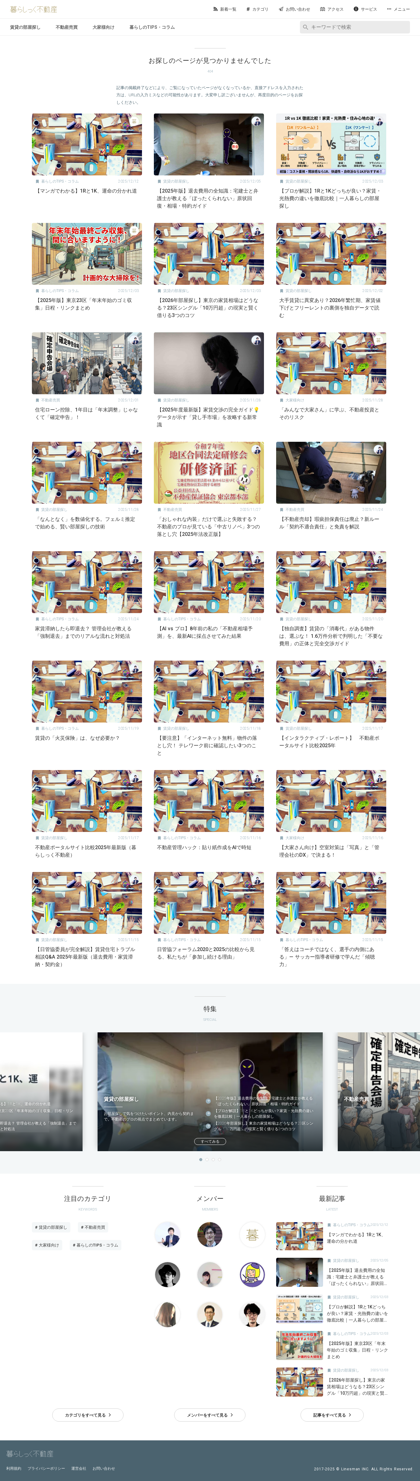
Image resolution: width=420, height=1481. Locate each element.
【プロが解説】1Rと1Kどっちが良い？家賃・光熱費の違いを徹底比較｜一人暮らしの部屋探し (263, 1114)
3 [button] (213, 1159)
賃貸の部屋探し (25, 27)
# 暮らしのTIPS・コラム (95, 1245)
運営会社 (78, 1468)
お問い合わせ (104, 1468)
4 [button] (219, 1159)
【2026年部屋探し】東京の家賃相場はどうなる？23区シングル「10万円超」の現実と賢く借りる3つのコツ (263, 1126)
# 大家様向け (47, 1245)
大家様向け (103, 27)
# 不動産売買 (93, 1227)
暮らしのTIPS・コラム (152, 27)
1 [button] (200, 1159)
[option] (210, 1091)
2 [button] (207, 1159)
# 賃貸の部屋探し (51, 1227)
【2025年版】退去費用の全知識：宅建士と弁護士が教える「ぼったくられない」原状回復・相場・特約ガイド (263, 1101)
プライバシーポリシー (46, 1468)
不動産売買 (67, 27)
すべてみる (210, 1141)
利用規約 (13, 1468)
